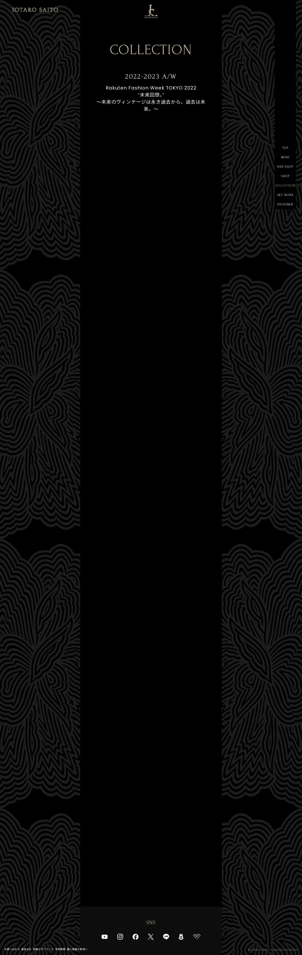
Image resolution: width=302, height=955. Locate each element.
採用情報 (60, 949)
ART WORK (285, 195)
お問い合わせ (12, 949)
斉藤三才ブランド (43, 949)
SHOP (285, 176)
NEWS (285, 157)
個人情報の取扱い (77, 949)
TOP (285, 148)
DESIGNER (285, 204)
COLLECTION (285, 185)
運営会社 (26, 949)
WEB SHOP (285, 166)
